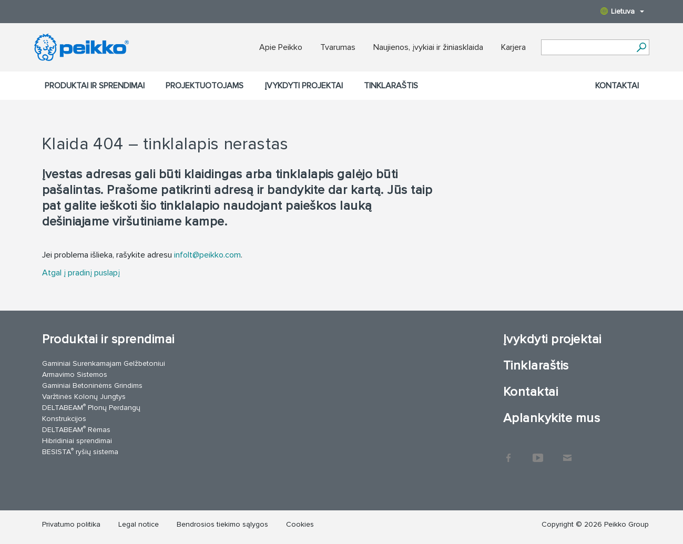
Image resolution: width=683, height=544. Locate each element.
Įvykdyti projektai (303, 85)
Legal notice (138, 524)
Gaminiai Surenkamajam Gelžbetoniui (103, 363)
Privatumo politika (71, 524)
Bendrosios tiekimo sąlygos (222, 524)
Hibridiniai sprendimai (77, 440)
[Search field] (587, 48)
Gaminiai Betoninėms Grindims (92, 385)
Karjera (513, 47)
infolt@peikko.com (207, 255)
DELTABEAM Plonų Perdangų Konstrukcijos (91, 412)
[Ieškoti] (641, 47)
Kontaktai (617, 85)
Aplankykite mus (551, 418)
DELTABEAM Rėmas (76, 429)
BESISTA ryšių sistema (80, 451)
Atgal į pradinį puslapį (81, 273)
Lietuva (622, 11)
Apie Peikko (280, 47)
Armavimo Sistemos (74, 374)
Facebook (508, 452)
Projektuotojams (204, 85)
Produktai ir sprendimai (95, 85)
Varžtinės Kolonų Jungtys (84, 396)
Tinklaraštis (391, 85)
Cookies (300, 524)
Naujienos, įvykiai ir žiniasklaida (428, 47)
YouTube (538, 452)
